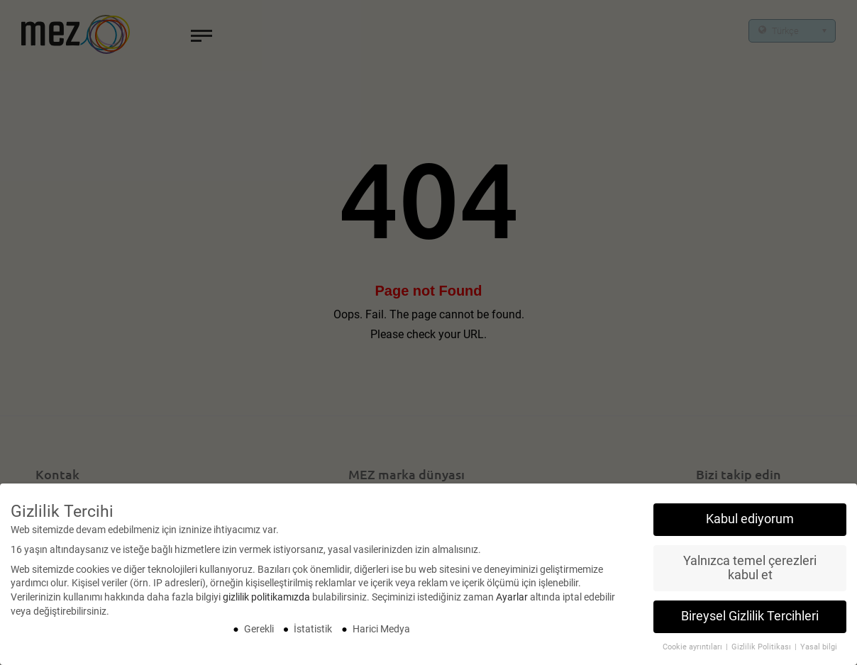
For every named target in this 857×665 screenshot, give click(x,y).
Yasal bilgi (818, 652)
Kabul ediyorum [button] (750, 524)
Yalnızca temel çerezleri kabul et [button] (750, 573)
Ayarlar (512, 602)
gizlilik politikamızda (266, 602)
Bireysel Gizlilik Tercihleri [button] (750, 622)
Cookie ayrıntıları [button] (693, 652)
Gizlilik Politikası (762, 652)
